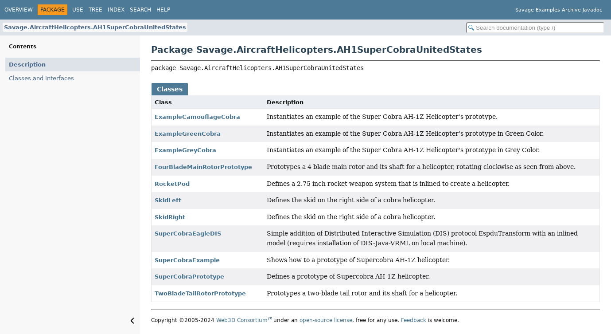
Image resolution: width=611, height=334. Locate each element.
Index (116, 10)
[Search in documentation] (535, 27)
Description (27, 64)
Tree (95, 10)
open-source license (326, 320)
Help (163, 10)
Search (140, 10)
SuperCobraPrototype (189, 276)
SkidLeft (168, 200)
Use (77, 10)
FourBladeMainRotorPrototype (203, 167)
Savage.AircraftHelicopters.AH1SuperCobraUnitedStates (95, 27)
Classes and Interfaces (41, 78)
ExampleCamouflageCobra (197, 117)
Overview (18, 10)
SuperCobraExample (187, 260)
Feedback (413, 320)
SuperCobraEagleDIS (188, 233)
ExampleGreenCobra (188, 133)
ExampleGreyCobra (185, 150)
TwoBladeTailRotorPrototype (200, 293)
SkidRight (170, 217)
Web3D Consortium (242, 320)
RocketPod (172, 184)
